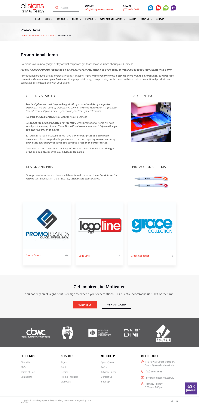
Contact (160, 19)
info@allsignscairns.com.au (99, 9)
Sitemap (105, 381)
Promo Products (69, 377)
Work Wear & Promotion (112, 19)
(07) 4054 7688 (131, 9)
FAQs (23, 367)
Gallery (132, 19)
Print (63, 367)
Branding (62, 19)
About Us (146, 19)
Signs (48, 19)
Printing (90, 19)
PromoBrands (33, 255)
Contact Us (26, 377)
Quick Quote (107, 362)
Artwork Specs (108, 372)
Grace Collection (140, 255)
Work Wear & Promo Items (42, 35)
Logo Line (84, 255)
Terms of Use (28, 372)
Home (37, 19)
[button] (84, 305)
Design (76, 19)
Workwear (66, 381)
